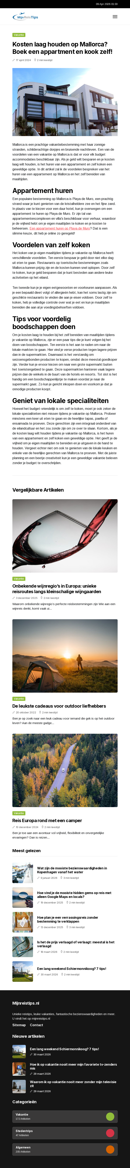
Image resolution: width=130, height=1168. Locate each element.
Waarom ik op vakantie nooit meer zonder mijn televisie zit (73, 1084)
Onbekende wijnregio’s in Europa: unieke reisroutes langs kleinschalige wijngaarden (56, 588)
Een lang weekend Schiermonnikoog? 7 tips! (71, 969)
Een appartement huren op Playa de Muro (60, 228)
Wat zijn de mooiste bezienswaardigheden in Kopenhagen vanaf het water (72, 870)
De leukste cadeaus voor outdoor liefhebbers (59, 706)
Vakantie (19, 34)
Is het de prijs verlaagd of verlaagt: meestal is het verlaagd (75, 944)
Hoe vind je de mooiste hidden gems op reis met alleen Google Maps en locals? (74, 895)
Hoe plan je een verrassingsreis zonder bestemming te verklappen (67, 919)
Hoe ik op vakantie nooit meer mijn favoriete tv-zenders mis (73, 1066)
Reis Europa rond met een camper (47, 820)
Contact (36, 1025)
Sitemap (19, 1025)
